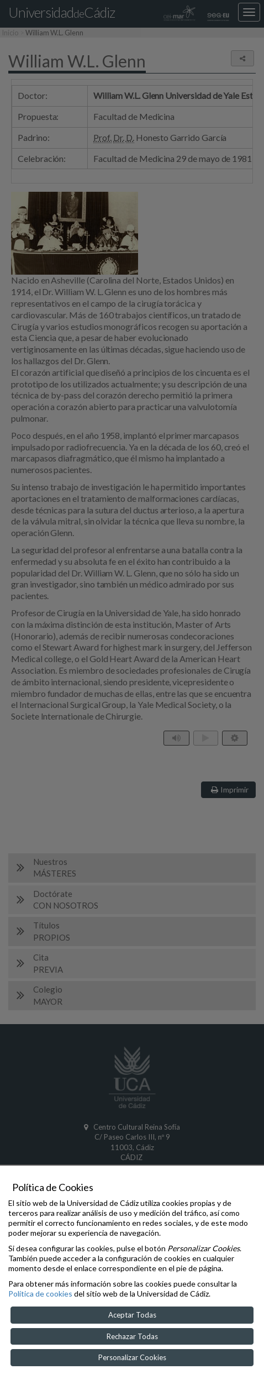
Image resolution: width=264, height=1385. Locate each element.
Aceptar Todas (132, 1314)
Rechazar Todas (132, 1336)
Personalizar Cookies (132, 1357)
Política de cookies (40, 1293)
